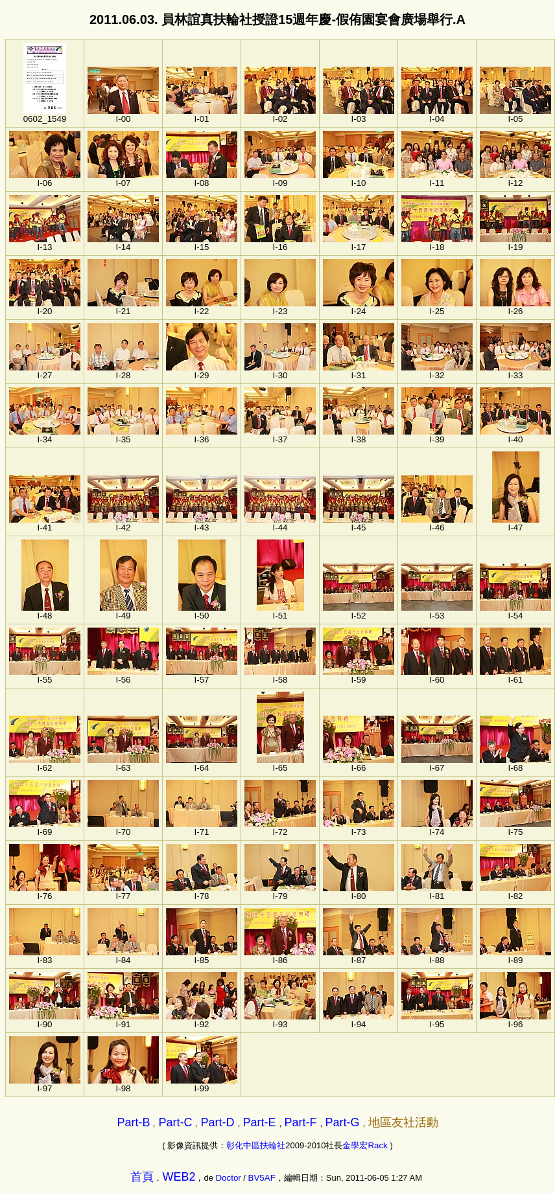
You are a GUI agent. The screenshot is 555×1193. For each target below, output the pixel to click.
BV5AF (262, 1178)
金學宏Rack (364, 1145)
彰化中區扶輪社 (255, 1145)
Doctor (228, 1178)
